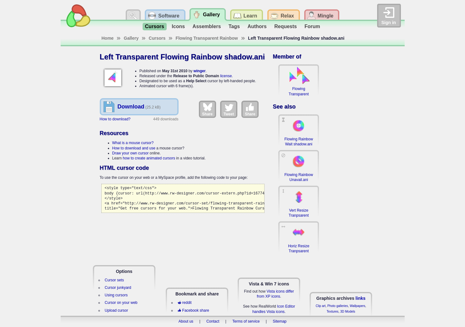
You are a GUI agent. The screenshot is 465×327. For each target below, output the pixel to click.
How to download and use (133, 148)
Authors (256, 26)
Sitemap (279, 321)
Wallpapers (357, 306)
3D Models (347, 311)
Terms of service (246, 321)
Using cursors (116, 295)
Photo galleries (337, 306)
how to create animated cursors (149, 158)
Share (207, 109)
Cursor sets (114, 280)
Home (108, 38)
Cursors (154, 26)
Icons (178, 26)
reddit (184, 302)
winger (200, 71)
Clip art (321, 306)
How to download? (115, 119)
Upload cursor (116, 310)
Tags (234, 26)
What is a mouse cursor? (133, 143)
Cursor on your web (121, 302)
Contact (212, 321)
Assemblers (207, 26)
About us (186, 321)
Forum (312, 26)
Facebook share (193, 310)
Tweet (229, 109)
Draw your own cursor (130, 153)
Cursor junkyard (118, 287)
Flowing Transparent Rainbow (207, 38)
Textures (333, 311)
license (226, 76)
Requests (285, 26)
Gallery (131, 38)
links (361, 298)
